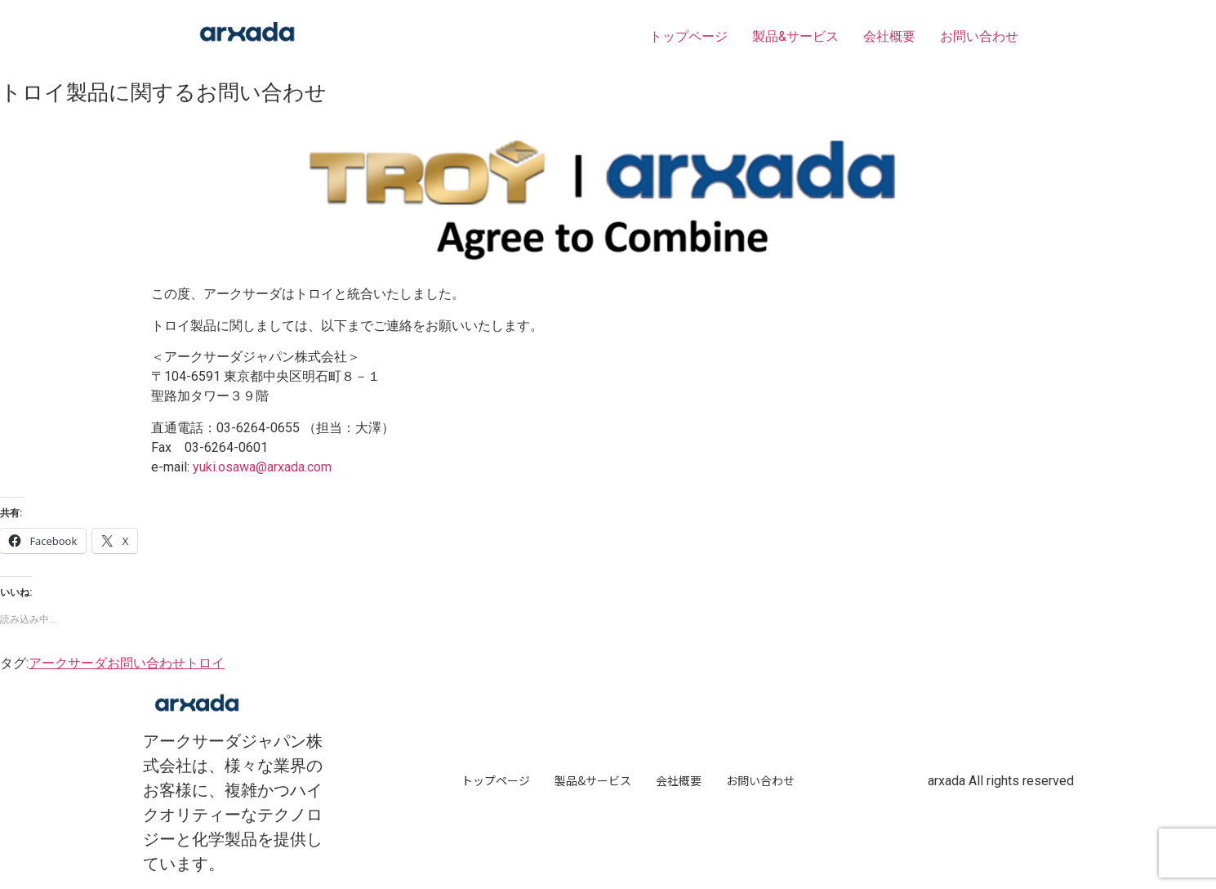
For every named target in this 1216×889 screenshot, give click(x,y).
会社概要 (889, 36)
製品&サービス (795, 36)
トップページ (688, 36)
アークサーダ (68, 663)
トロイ (205, 663)
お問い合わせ (979, 36)
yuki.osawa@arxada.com (262, 467)
